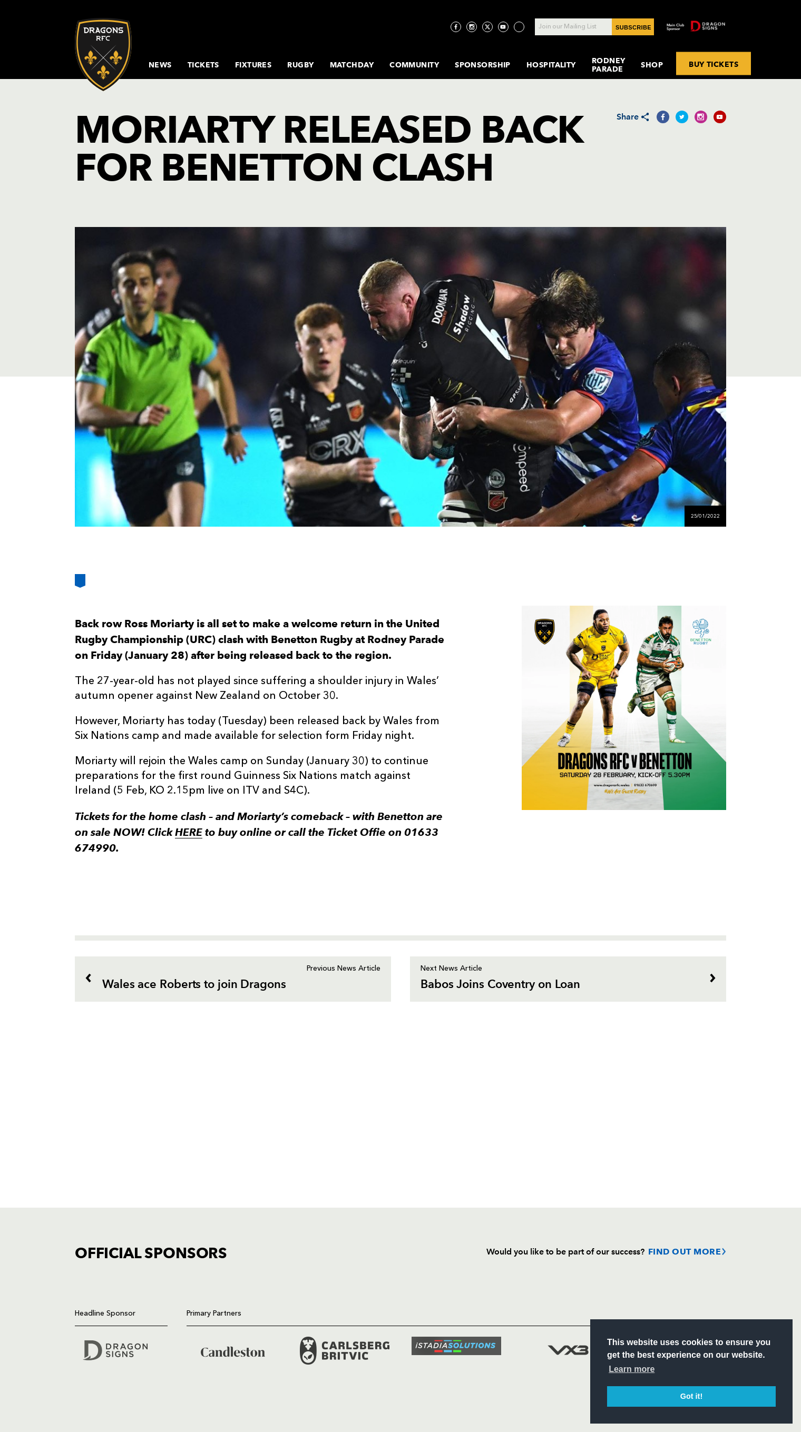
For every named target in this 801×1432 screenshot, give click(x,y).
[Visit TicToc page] (519, 27)
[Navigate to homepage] (103, 54)
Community (414, 65)
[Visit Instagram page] (471, 27)
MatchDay (352, 65)
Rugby (300, 65)
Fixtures (253, 65)
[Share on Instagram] (701, 117)
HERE (188, 832)
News (160, 65)
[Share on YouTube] (720, 117)
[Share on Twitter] (682, 117)
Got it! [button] (691, 1396)
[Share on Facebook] (663, 117)
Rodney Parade (609, 64)
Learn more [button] (632, 1369)
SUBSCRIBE (633, 27)
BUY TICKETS (713, 64)
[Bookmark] (80, 585)
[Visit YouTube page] (503, 27)
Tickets (203, 65)
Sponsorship (483, 65)
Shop (652, 65)
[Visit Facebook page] (456, 27)
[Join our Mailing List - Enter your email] (594, 26)
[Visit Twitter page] (487, 27)
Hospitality (551, 65)
